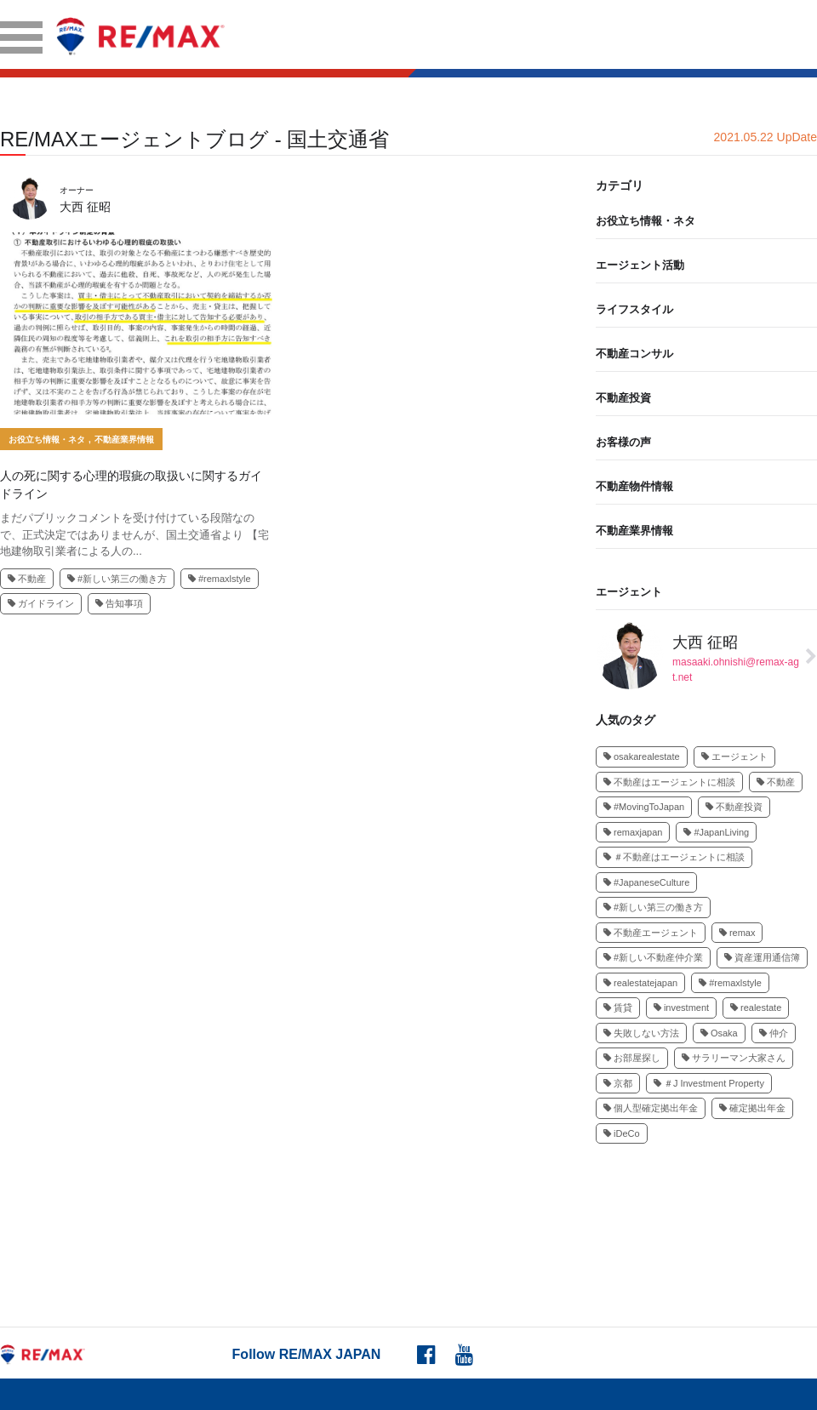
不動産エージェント (650, 933)
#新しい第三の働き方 (117, 579)
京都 (617, 1083)
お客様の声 (623, 442)
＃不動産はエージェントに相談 (674, 857)
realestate (755, 1007)
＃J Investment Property (709, 1083)
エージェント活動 (640, 265)
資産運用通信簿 (762, 957)
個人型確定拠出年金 (650, 1108)
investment (681, 1007)
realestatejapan (640, 983)
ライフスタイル (634, 309)
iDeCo (621, 1133)
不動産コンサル (634, 353)
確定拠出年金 (752, 1108)
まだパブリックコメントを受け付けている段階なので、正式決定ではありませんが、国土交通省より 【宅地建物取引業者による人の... (134, 534)
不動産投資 (623, 397)
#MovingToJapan (643, 807)
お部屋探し (631, 1058)
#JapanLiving (716, 832)
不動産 (27, 579)
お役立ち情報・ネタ (47, 440)
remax (737, 933)
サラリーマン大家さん (734, 1058)
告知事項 (119, 603)
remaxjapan (632, 832)
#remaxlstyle (219, 579)
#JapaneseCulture (646, 882)
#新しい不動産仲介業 (653, 957)
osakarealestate (641, 756)
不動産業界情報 (124, 440)
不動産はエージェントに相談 (669, 782)
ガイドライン (41, 603)
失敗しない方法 (641, 1033)
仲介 (773, 1033)
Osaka (719, 1033)
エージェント (629, 591)
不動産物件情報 (634, 486)
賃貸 (617, 1007)
